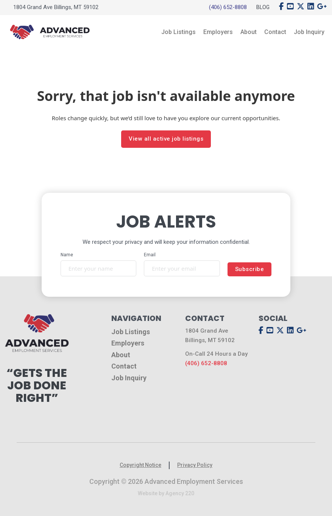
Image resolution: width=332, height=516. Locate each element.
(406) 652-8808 (228, 7)
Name (67, 254)
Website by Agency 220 (166, 493)
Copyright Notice (140, 465)
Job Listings (178, 32)
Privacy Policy (194, 465)
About (248, 32)
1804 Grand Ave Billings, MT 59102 (55, 7)
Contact (275, 32)
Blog (263, 7)
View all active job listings (166, 138)
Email (150, 254)
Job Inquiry (309, 32)
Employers (218, 32)
